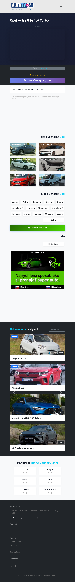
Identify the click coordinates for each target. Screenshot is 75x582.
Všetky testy (56, 329)
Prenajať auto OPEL (37, 227)
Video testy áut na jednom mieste (21, 9)
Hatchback (15, 99)
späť (37, 27)
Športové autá (15, 552)
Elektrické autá (15, 542)
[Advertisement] (43, 116)
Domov (12, 528)
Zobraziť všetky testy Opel (37, 80)
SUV (11, 549)
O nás (12, 563)
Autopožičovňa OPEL (37, 253)
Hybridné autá (15, 545)
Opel (36, 97)
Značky (12, 531)
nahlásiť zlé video (37, 75)
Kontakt (13, 566)
